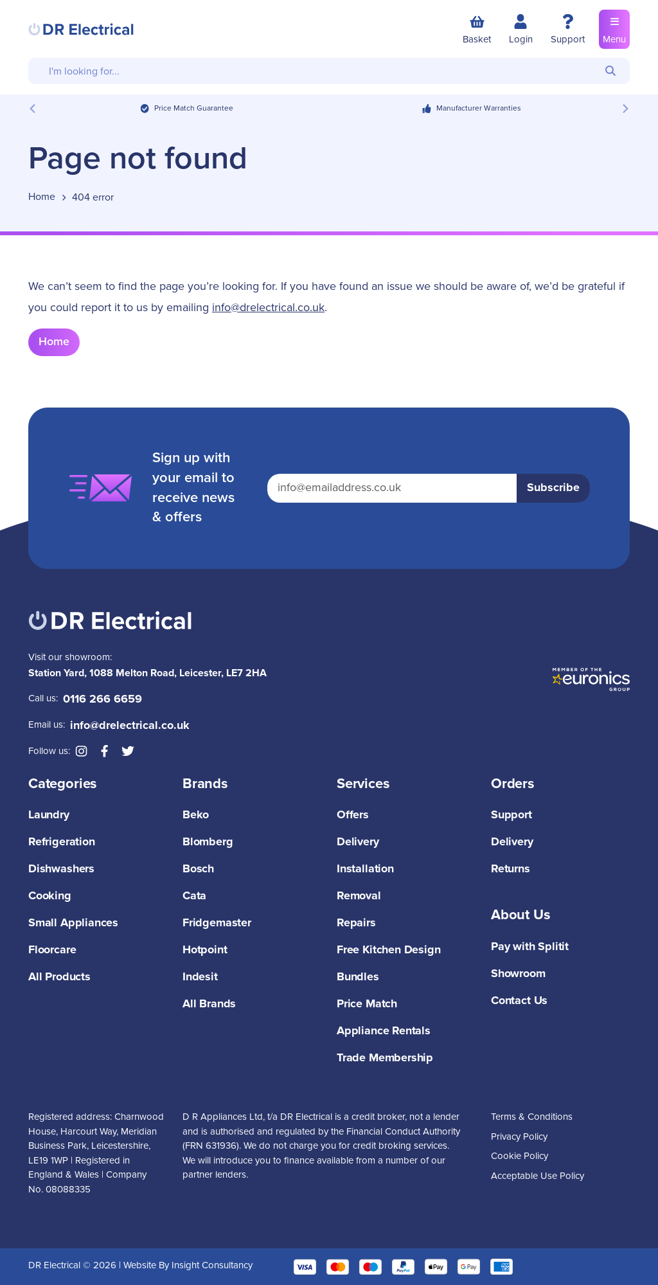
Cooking (49, 896)
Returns (510, 869)
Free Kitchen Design (389, 950)
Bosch (198, 869)
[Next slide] (625, 108)
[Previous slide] (33, 108)
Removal (359, 896)
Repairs (356, 923)
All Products (59, 977)
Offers (353, 815)
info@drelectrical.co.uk (268, 308)
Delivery (358, 842)
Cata (194, 896)
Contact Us (519, 1001)
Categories (62, 784)
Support (511, 815)
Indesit (200, 977)
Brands (205, 784)
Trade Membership (385, 1058)
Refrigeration (61, 842)
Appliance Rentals (384, 1031)
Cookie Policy (519, 1156)
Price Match (367, 1004)
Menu (614, 29)
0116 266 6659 (102, 699)
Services (363, 784)
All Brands (209, 1004)
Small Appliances (73, 923)
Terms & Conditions (532, 1117)
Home (54, 342)
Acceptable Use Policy (537, 1176)
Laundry (48, 815)
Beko (195, 815)
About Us (521, 915)
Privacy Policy (519, 1137)
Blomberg (207, 842)
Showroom (518, 974)
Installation (365, 869)
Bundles (358, 977)
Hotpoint (204, 950)
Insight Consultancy (212, 1265)
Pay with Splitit (530, 947)
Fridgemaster (216, 923)
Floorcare (52, 950)
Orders (513, 784)
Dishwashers (61, 869)
